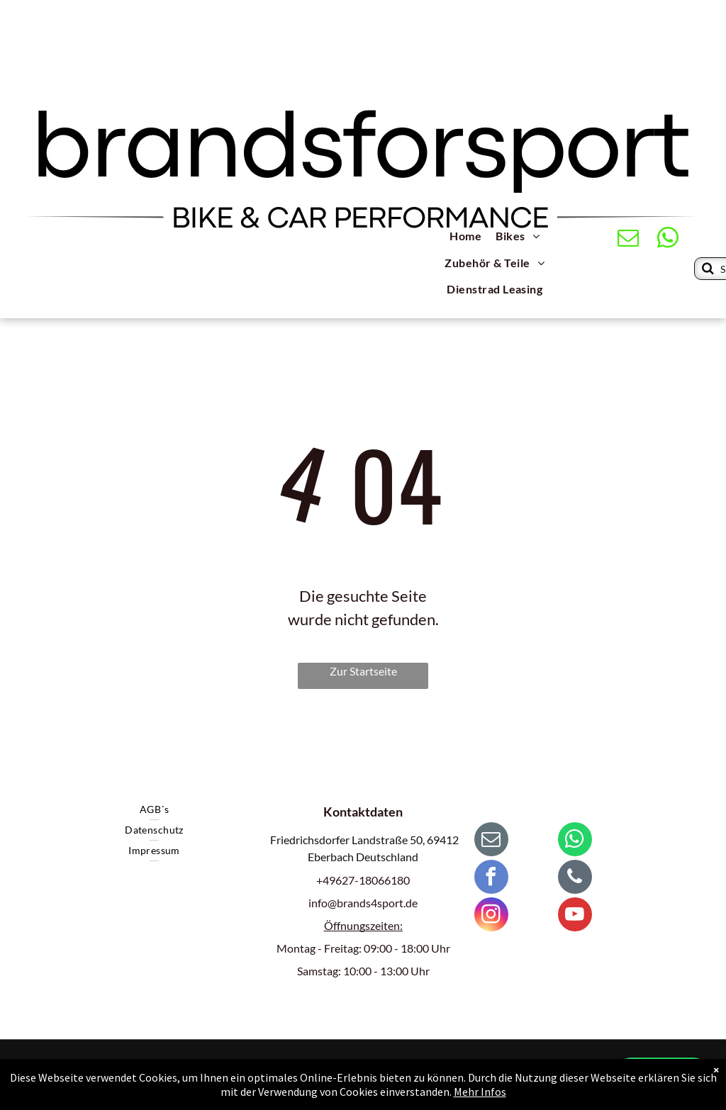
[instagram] (491, 916)
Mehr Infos (480, 1094)
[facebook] (491, 878)
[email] (628, 239)
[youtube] (575, 916)
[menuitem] (465, 238)
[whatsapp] (668, 239)
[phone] (575, 878)
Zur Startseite (363, 671)
